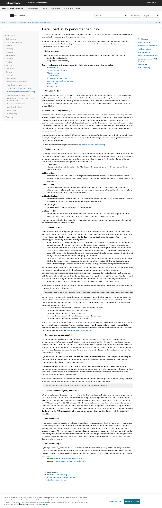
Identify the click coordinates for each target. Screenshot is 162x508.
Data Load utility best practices (55, 479)
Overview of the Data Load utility (55, 474)
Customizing (10, 59)
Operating (9, 49)
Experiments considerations (17, 82)
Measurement (12, 110)
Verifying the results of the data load (79, 330)
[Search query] (111, 15)
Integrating (9, 52)
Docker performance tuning (16, 104)
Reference (9, 117)
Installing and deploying (14, 42)
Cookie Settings (115, 503)
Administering (10, 55)
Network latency (52, 84)
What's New (44, 8)
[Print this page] (159, 22)
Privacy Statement (42, 505)
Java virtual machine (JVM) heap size (60, 81)
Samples (9, 65)
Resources (150, 3)
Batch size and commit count (57, 78)
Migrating (9, 45)
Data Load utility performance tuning (39, 22)
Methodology (11, 78)
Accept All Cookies (132, 503)
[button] (3, 36)
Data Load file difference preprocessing (91, 145)
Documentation (56, 8)
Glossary (78, 8)
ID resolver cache (53, 76)
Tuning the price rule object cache (19, 88)
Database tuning (52, 86)
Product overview (32, 8)
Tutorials (9, 62)
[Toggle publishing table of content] (2, 28)
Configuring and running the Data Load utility (60, 477)
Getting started (11, 39)
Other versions (68, 8)
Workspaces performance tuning (18, 95)
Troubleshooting (11, 114)
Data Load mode (52, 68)
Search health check (14, 107)
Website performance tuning (17, 85)
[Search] (126, 15)
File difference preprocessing (57, 70)
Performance (22, 22)
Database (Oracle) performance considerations (69, 461)
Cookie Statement (26, 505)
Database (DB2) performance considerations (69, 458)
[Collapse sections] (157, 22)
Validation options (53, 73)
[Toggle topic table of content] (160, 28)
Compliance (10, 68)
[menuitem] (32, 8)
